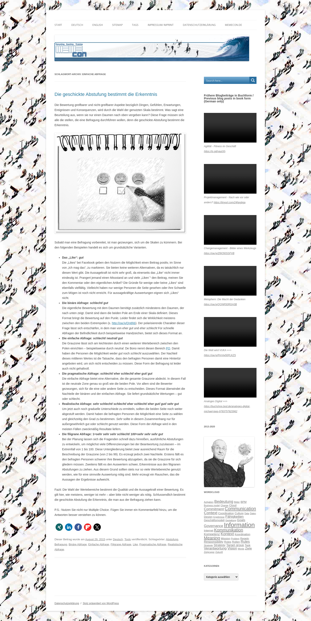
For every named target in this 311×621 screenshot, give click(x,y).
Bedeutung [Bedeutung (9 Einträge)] (223, 501)
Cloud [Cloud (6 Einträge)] (232, 505)
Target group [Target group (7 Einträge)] (235, 545)
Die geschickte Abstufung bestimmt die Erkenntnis (105, 94)
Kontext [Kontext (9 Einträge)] (227, 534)
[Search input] (226, 80)
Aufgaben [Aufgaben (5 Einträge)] (209, 502)
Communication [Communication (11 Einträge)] (240, 508)
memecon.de (233, 25)
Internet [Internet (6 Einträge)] (208, 530)
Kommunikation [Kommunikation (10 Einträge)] (228, 530)
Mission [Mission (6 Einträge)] (225, 538)
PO (168, 348)
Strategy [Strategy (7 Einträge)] (220, 545)
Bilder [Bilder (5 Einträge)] (237, 502)
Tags (135, 25)
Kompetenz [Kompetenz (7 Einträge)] (212, 534)
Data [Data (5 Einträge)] (247, 513)
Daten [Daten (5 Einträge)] (253, 513)
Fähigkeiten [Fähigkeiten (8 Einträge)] (234, 517)
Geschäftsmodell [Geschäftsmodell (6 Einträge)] (214, 520)
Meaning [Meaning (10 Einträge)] (212, 538)
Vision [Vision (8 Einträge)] (232, 548)
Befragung (60, 544)
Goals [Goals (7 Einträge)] (241, 520)
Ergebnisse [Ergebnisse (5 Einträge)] (219, 517)
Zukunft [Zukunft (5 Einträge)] (219, 552)
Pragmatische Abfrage (152, 544)
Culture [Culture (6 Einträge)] (239, 513)
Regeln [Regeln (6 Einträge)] (244, 538)
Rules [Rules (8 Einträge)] (245, 542)
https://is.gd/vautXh (214, 151)
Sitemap (117, 25)
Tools (127, 539)
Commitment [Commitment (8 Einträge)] (214, 509)
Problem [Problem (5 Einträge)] (235, 538)
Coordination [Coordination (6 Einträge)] (226, 513)
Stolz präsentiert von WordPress (101, 603)
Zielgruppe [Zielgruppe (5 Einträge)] (209, 552)
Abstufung (172, 539)
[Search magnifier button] (253, 80)
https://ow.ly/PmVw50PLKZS (220, 355)
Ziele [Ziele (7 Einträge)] (248, 548)
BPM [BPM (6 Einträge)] (244, 501)
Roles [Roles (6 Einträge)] (227, 541)
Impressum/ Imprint (161, 25)
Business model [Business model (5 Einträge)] (212, 505)
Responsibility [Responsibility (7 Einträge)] (213, 541)
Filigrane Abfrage (121, 544)
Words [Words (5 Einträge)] (241, 548)
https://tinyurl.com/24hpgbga (230, 202)
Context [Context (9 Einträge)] (210, 513)
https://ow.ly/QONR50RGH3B (220, 304)
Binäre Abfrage (78, 544)
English (97, 25)
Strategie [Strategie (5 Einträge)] (208, 545)
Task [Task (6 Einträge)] (247, 545)
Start (58, 25)
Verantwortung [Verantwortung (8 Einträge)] (215, 548)
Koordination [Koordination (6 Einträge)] (242, 534)
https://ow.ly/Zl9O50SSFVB (219, 253)
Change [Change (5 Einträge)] (224, 505)
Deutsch (77, 25)
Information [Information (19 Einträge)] (239, 524)
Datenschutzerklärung (199, 25)
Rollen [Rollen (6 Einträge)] (236, 541)
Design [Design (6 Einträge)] (208, 516)
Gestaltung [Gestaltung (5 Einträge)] (230, 520)
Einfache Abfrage (98, 544)
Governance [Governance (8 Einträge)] (213, 526)
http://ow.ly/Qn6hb (124, 323)
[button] (59, 527)
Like (135, 544)
